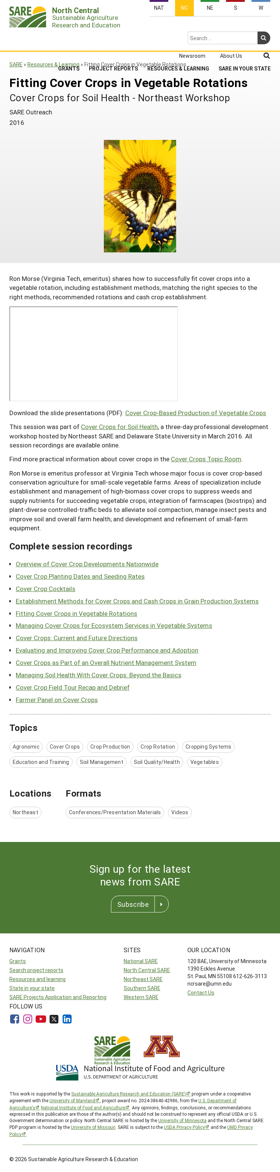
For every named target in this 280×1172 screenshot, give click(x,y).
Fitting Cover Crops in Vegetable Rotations (76, 613)
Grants (68, 39)
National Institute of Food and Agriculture (83, 1107)
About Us (231, 27)
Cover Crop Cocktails (45, 588)
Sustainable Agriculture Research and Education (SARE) (128, 1094)
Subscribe (133, 904)
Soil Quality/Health (157, 761)
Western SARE (141, 997)
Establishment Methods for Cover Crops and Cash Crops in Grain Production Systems (137, 601)
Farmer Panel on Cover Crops (57, 699)
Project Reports (113, 39)
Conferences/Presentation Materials (115, 812)
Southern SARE (142, 988)
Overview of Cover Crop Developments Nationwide (87, 564)
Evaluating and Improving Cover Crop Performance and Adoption (107, 650)
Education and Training (41, 761)
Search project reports (36, 970)
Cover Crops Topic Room (206, 459)
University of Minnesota (182, 1120)
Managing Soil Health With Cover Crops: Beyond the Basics (98, 675)
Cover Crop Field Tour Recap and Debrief (73, 687)
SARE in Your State (245, 39)
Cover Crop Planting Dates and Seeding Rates (80, 576)
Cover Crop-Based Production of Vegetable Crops (195, 412)
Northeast (25, 812)
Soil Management (101, 761)
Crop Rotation (158, 746)
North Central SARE (147, 970)
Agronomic (26, 746)
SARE (15, 64)
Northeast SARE (143, 979)
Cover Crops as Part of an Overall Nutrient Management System (106, 662)
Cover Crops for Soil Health (119, 426)
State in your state (32, 988)
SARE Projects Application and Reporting (57, 997)
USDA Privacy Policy (184, 1127)
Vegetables (204, 761)
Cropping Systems (208, 746)
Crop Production (110, 746)
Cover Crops (65, 746)
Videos (179, 812)
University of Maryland (72, 1100)
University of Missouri (93, 1127)
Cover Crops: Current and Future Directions (77, 637)
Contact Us (200, 992)
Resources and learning (37, 979)
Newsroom (192, 27)
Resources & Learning (178, 39)
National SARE (141, 961)
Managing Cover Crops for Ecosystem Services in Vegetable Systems (114, 625)
